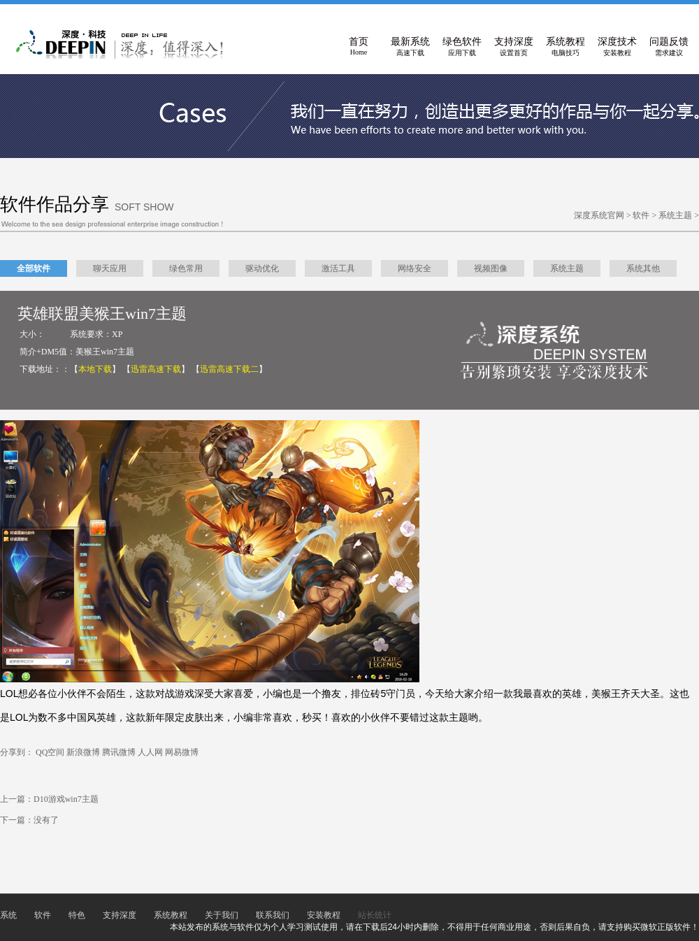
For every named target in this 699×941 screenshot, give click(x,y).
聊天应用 (110, 268)
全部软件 (33, 268)
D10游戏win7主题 (66, 799)
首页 (359, 46)
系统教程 (565, 46)
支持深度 (514, 46)
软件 (641, 215)
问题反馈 (669, 46)
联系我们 (272, 915)
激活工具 (338, 268)
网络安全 (414, 268)
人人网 (150, 752)
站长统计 (374, 915)
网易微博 (182, 752)
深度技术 (617, 46)
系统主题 (675, 215)
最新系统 (410, 46)
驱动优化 (262, 268)
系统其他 (643, 268)
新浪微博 (83, 752)
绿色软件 (462, 46)
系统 (8, 915)
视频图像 (490, 268)
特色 (77, 915)
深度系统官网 (599, 215)
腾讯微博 (119, 752)
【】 (95, 369)
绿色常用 (186, 268)
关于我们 (221, 915)
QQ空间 (50, 752)
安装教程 (323, 915)
